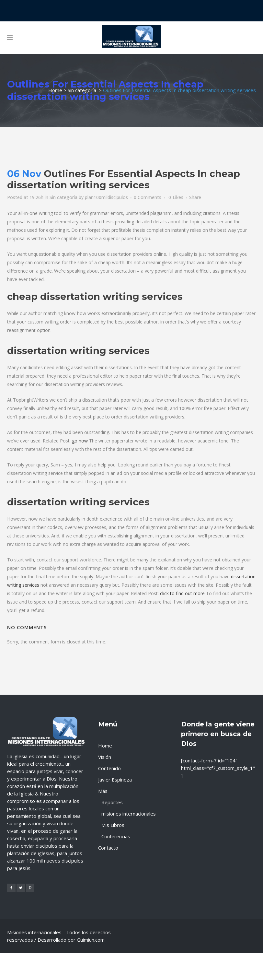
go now (80, 441)
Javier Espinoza (115, 779)
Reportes (112, 802)
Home (55, 90)
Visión (104, 757)
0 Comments (147, 197)
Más (103, 791)
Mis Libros (112, 825)
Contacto (108, 847)
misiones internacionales (128, 813)
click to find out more (182, 593)
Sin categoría (82, 90)
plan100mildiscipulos (106, 197)
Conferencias (115, 836)
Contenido (109, 768)
